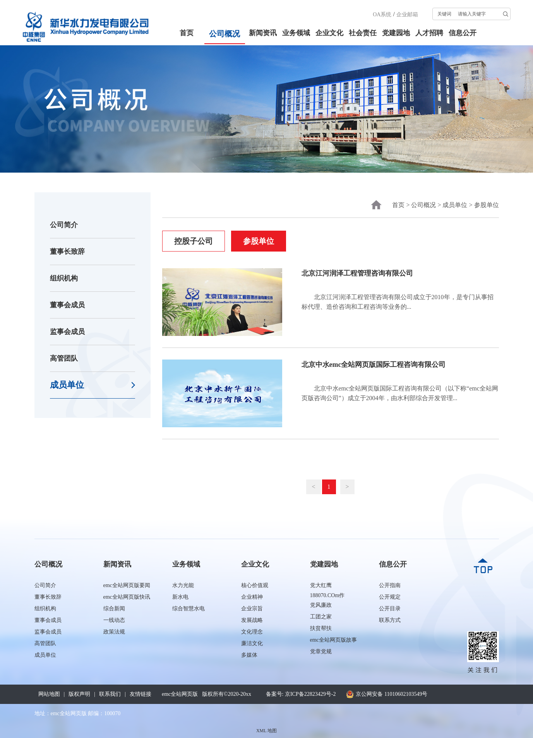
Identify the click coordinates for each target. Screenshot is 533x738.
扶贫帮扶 (321, 628)
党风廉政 (321, 605)
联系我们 (110, 694)
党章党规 (321, 651)
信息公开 (462, 33)
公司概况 (224, 33)
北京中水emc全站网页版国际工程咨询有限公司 (374, 364)
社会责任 (363, 33)
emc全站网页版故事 (333, 640)
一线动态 (114, 620)
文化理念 (252, 632)
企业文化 (329, 33)
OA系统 (382, 14)
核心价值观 (254, 585)
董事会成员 (67, 305)
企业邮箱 (407, 14)
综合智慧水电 (188, 608)
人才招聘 (429, 33)
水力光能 (183, 585)
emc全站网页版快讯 (126, 597)
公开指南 (390, 585)
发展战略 (252, 620)
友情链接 (140, 694)
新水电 (180, 597)
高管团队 (64, 358)
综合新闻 (114, 608)
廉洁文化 (252, 643)
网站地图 (49, 694)
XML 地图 (266, 730)
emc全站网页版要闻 (126, 585)
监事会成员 (67, 332)
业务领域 (296, 33)
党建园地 (396, 33)
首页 (187, 33)
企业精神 (252, 597)
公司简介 (64, 225)
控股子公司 (193, 241)
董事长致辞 (67, 251)
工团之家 (321, 617)
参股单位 (486, 205)
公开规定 (390, 597)
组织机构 (64, 278)
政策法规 (114, 632)
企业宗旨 (252, 608)
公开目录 (390, 608)
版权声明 (79, 694)
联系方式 (390, 620)
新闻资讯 (263, 33)
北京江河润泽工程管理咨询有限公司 (357, 273)
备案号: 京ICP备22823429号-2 (301, 694)
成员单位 (67, 385)
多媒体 (249, 655)
